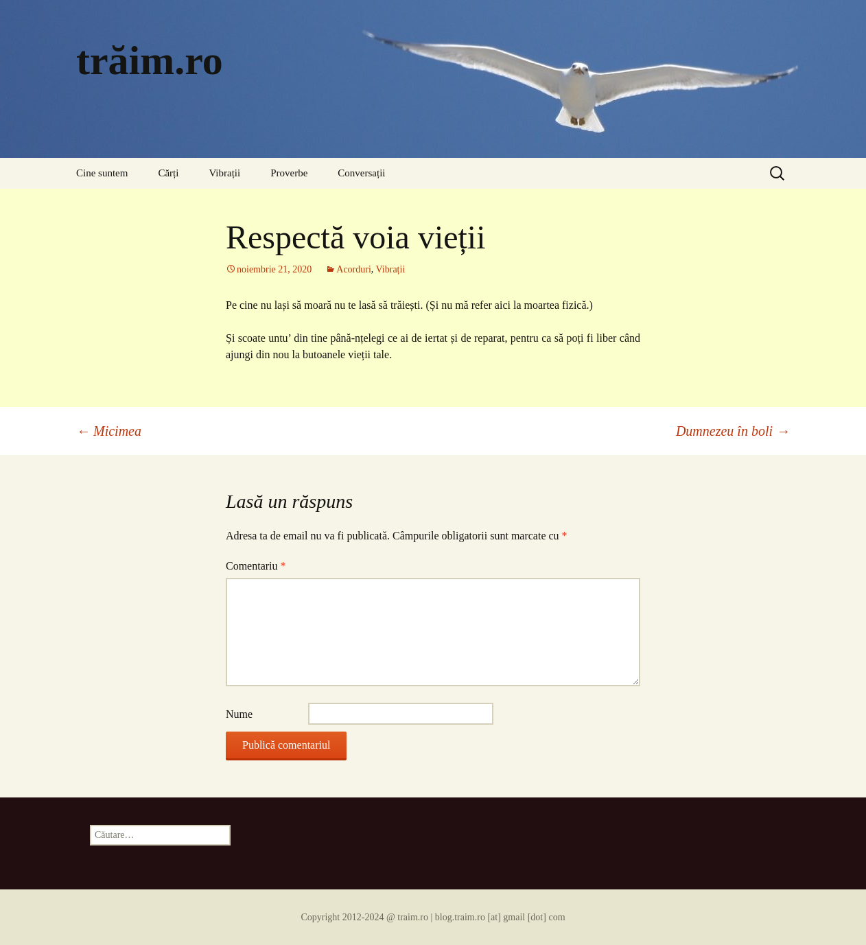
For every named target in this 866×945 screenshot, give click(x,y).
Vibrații (224, 172)
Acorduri (353, 269)
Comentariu (256, 566)
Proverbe (288, 172)
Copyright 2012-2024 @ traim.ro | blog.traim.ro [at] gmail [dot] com (433, 917)
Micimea (108, 431)
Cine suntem (102, 172)
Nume (239, 714)
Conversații (361, 172)
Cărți (168, 172)
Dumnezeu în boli (733, 431)
